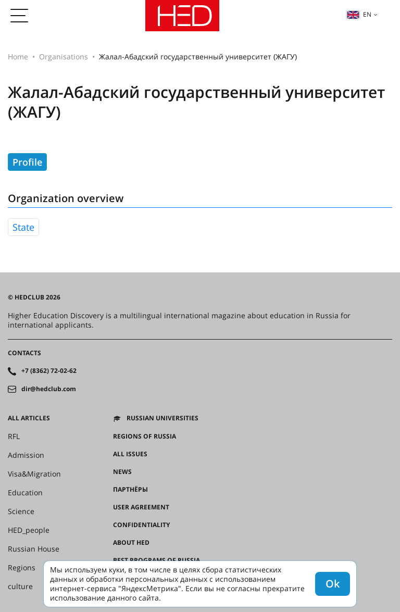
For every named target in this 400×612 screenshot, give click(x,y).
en (358, 14)
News (122, 472)
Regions (21, 567)
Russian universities (162, 418)
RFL (14, 436)
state (23, 227)
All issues (130, 454)
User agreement (141, 507)
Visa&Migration (34, 474)
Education (25, 492)
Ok (333, 584)
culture (20, 586)
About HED (131, 543)
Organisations (63, 56)
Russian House (33, 549)
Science (21, 511)
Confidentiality (141, 525)
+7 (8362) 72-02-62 (49, 371)
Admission (26, 455)
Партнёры (130, 489)
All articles (29, 418)
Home (18, 56)
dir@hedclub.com (48, 389)
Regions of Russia (144, 436)
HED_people (28, 530)
